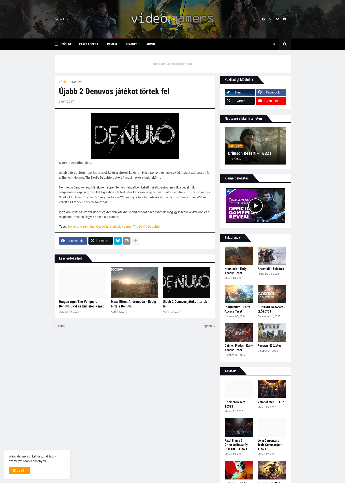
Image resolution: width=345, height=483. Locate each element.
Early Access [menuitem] (88, 44)
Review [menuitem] (112, 44)
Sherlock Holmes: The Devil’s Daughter (135, 226)
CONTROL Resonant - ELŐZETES (271, 309)
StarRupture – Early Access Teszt (237, 309)
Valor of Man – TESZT (272, 402)
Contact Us (61, 19)
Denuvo (77, 81)
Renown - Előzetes (269, 346)
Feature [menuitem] (131, 44)
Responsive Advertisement (172, 64)
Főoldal (64, 81)
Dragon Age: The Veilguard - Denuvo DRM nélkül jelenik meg (81, 304)
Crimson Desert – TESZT (250, 153)
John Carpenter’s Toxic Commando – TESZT (270, 445)
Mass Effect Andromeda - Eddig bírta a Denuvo (133, 304)
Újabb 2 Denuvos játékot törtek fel (185, 304)
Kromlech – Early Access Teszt (236, 271)
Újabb (61, 326)
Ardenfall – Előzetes (271, 269)
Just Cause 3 (98, 226)
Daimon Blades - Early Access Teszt (239, 348)
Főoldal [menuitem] (67, 44)
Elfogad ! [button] (19, 470)
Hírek (83, 226)
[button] (58, 44)
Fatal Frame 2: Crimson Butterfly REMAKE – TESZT (236, 445)
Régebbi (207, 326)
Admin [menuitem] (150, 44)
